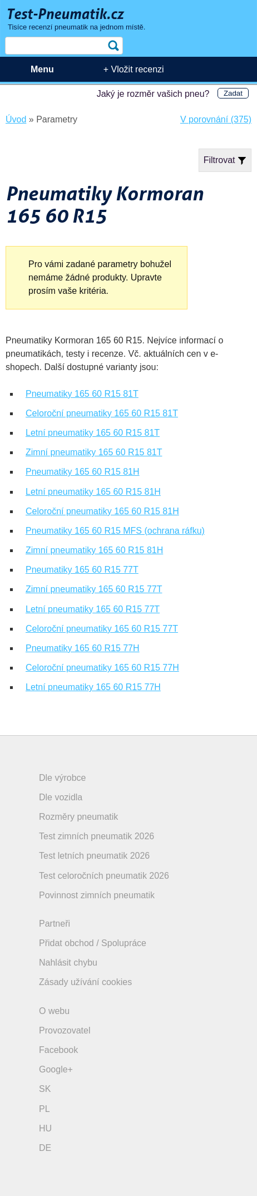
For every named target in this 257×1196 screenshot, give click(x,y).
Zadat (233, 93)
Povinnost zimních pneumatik (97, 895)
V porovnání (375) (215, 119)
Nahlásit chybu (68, 962)
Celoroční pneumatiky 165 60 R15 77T (102, 628)
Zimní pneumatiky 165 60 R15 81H (94, 550)
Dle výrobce (62, 777)
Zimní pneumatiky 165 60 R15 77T (94, 589)
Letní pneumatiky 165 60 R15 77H (93, 687)
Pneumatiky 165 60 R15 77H (83, 648)
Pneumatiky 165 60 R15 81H (83, 471)
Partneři (54, 923)
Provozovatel (65, 1030)
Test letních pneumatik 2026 (94, 855)
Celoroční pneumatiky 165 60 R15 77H (102, 667)
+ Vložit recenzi (133, 69)
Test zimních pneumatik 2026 (96, 836)
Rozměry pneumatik (78, 816)
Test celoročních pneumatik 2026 (104, 875)
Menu (42, 69)
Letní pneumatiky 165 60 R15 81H (93, 491)
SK (45, 1089)
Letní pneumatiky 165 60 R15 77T (93, 609)
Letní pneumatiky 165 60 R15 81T (93, 432)
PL (44, 1109)
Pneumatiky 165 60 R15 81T (82, 393)
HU (45, 1128)
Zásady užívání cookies (85, 982)
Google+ (56, 1069)
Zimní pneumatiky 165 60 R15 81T (94, 452)
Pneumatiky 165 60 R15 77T (82, 569)
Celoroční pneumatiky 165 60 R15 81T (102, 413)
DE (45, 1148)
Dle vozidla (60, 797)
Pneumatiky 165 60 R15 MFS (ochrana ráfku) (115, 530)
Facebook (58, 1050)
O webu (54, 1011)
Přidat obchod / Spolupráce (92, 943)
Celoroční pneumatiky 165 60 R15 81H (102, 511)
